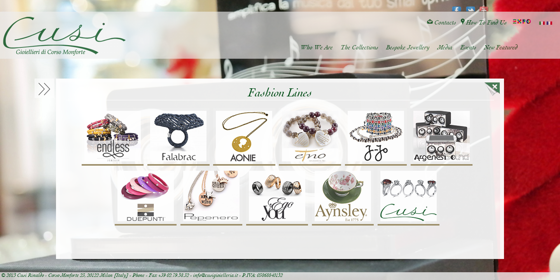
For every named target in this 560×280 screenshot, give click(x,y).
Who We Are (317, 47)
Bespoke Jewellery (408, 47)
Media (445, 47)
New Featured (501, 47)
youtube (484, 6)
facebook (457, 6)
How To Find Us (484, 22)
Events (468, 47)
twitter (470, 6)
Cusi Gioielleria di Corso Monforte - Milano (64, 36)
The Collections (359, 47)
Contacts (441, 22)
